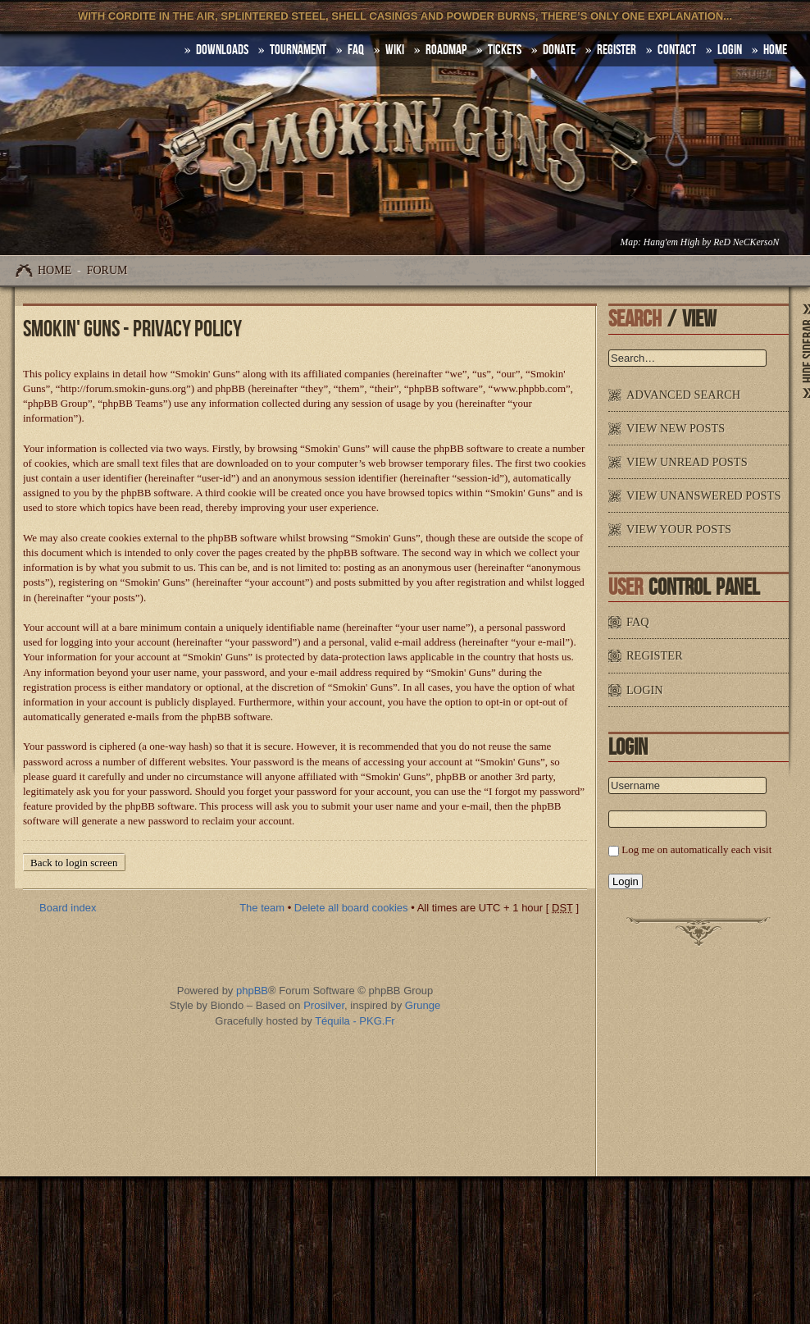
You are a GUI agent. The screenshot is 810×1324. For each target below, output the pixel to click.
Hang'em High (671, 242)
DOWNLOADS (222, 50)
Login (729, 50)
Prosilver (323, 1005)
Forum (107, 270)
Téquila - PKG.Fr (355, 1021)
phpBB (252, 990)
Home (54, 270)
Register (616, 50)
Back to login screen (74, 862)
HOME (775, 50)
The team (261, 908)
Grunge (422, 1005)
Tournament (298, 50)
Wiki (394, 50)
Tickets (504, 50)
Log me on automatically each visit (696, 849)
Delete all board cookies (351, 908)
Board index (67, 908)
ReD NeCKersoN (746, 242)
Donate (559, 50)
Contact (677, 50)
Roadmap (445, 50)
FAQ (356, 50)
